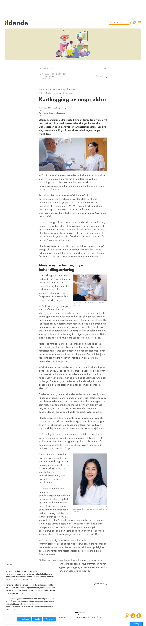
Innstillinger (136, 624)
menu (139, 23)
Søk (134, 23)
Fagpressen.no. (14, 610)
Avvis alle (49, 619)
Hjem (40, 68)
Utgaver (45, 68)
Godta (37, 619)
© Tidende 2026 (44, 78)
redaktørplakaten (96, 617)
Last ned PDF (101, 76)
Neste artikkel (100, 583)
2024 (51, 68)
